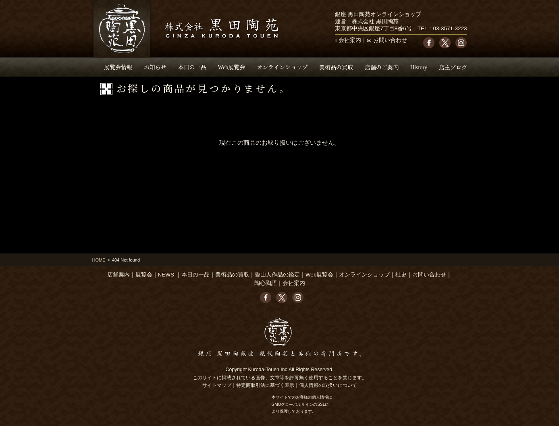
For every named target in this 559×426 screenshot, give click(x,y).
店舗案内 (118, 275)
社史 (401, 275)
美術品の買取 (336, 67)
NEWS (166, 275)
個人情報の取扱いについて (328, 385)
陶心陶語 (265, 283)
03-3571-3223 (450, 28)
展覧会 (143, 275)
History (418, 67)
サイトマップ (216, 385)
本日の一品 (192, 67)
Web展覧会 (231, 67)
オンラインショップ (282, 67)
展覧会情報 (118, 67)
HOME (99, 260)
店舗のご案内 (382, 67)
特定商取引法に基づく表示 (265, 385)
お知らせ (155, 67)
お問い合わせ (390, 40)
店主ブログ (453, 67)
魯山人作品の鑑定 (277, 275)
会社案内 (350, 40)
